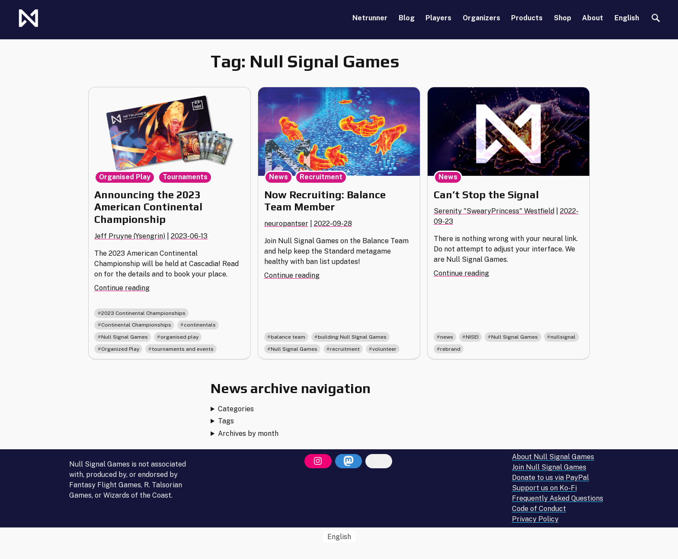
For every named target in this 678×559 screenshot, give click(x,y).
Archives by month (248, 433)
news (446, 337)
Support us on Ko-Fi (544, 488)
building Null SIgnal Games (352, 337)
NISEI (472, 337)
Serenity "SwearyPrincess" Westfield (494, 211)
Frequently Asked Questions (557, 499)
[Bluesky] (378, 461)
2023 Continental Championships (143, 313)
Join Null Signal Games (549, 468)
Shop (562, 18)
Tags (226, 421)
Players (438, 18)
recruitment (345, 349)
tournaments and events (183, 349)
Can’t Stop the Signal (486, 194)
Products (527, 18)
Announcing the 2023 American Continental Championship (148, 207)
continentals (200, 325)
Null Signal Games (124, 337)
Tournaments (185, 177)
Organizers (481, 18)
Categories (236, 409)
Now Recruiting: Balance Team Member (325, 201)
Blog (407, 18)
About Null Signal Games (553, 457)
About (592, 18)
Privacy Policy (535, 519)
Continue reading (122, 288)
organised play (179, 337)
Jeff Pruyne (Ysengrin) (129, 236)
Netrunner (369, 18)
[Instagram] (317, 461)
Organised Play (124, 177)
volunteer (384, 349)
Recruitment (321, 177)
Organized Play (120, 349)
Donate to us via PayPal (550, 478)
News (278, 177)
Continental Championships (136, 325)
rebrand (450, 349)
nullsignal (563, 337)
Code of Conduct (539, 509)
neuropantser (286, 223)
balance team (288, 337)
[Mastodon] (348, 461)
